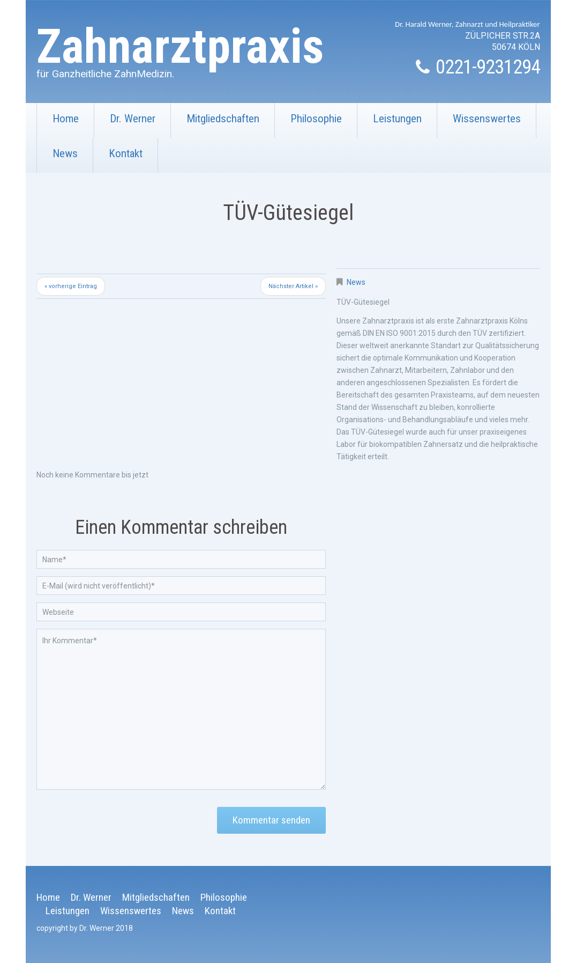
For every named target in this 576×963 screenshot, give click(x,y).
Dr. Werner (132, 118)
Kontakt (118, 160)
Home (66, 118)
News (65, 153)
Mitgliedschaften (215, 125)
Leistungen (397, 118)
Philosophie (316, 118)
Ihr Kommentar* (181, 709)
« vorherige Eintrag (70, 286)
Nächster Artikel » (293, 286)
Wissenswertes (479, 125)
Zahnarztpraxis (180, 46)
